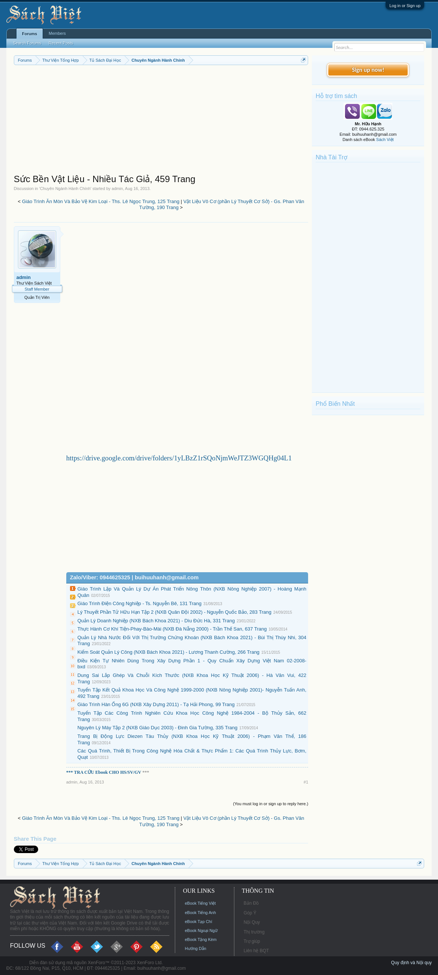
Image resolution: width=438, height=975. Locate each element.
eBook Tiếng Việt (200, 903)
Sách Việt (385, 139)
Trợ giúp (252, 941)
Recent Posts (61, 43)
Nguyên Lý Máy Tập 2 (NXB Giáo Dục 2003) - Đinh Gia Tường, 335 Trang (157, 727)
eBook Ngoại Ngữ (201, 930)
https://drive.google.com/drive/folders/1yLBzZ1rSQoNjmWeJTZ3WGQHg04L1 (179, 458)
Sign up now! (368, 69)
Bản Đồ (251, 903)
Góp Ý (250, 913)
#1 (306, 782)
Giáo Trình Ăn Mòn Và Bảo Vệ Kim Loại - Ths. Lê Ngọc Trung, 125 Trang (100, 201)
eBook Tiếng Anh (200, 912)
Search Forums (27, 43)
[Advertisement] (161, 121)
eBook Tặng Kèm (201, 939)
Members (57, 33)
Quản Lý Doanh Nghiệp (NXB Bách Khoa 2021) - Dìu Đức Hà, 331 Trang (156, 620)
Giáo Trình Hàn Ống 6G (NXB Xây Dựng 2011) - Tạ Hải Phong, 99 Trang (156, 704)
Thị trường (254, 932)
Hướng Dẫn (195, 948)
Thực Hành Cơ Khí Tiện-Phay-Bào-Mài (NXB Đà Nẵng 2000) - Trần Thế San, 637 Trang (172, 629)
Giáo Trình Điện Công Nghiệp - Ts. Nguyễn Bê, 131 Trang (139, 603)
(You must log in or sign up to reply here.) (270, 803)
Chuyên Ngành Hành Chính (65, 188)
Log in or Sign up (404, 5)
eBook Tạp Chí (198, 921)
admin (117, 188)
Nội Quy (252, 922)
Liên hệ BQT (256, 950)
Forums (29, 33)
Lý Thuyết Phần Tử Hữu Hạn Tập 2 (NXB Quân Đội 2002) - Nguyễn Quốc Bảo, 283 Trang (174, 612)
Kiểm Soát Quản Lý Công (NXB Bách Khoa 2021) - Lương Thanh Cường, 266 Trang (168, 652)
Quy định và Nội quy (411, 962)
